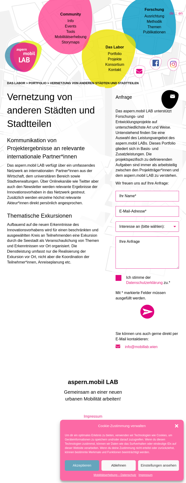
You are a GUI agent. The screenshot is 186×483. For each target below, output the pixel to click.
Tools (70, 32)
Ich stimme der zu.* (144, 280)
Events (70, 26)
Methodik (154, 22)
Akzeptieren (82, 465)
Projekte (115, 59)
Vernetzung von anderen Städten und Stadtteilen (94, 83)
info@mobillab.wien (137, 347)
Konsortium (114, 65)
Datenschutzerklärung (144, 283)
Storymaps (70, 42)
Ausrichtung (154, 16)
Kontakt (114, 70)
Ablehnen (118, 465)
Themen (154, 27)
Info (70, 21)
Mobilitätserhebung (70, 37)
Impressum (145, 475)
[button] (176, 426)
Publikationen (154, 32)
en (180, 13)
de (172, 13)
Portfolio (115, 54)
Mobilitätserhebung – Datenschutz (115, 475)
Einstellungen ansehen (158, 465)
